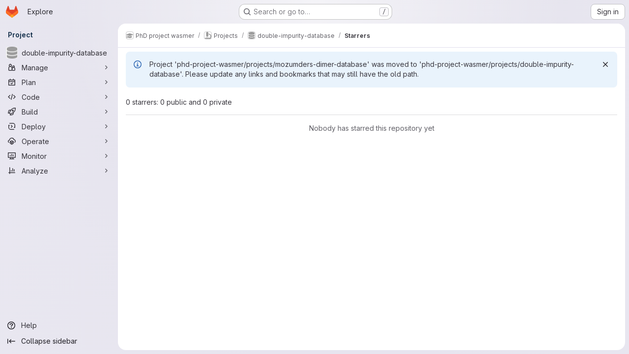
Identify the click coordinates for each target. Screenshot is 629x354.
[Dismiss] (605, 64)
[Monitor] (59, 156)
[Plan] (59, 82)
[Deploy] (59, 126)
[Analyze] (59, 170)
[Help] (59, 325)
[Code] (59, 97)
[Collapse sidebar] (59, 341)
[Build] (59, 111)
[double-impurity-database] (59, 52)
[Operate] (59, 141)
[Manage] (59, 67)
